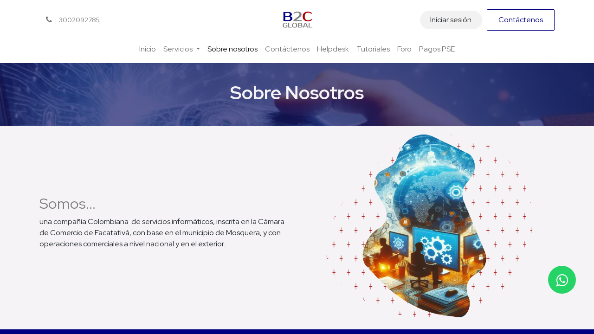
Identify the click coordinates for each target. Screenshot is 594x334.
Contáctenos (520, 20)
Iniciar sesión (450, 20)
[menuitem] (148, 49)
